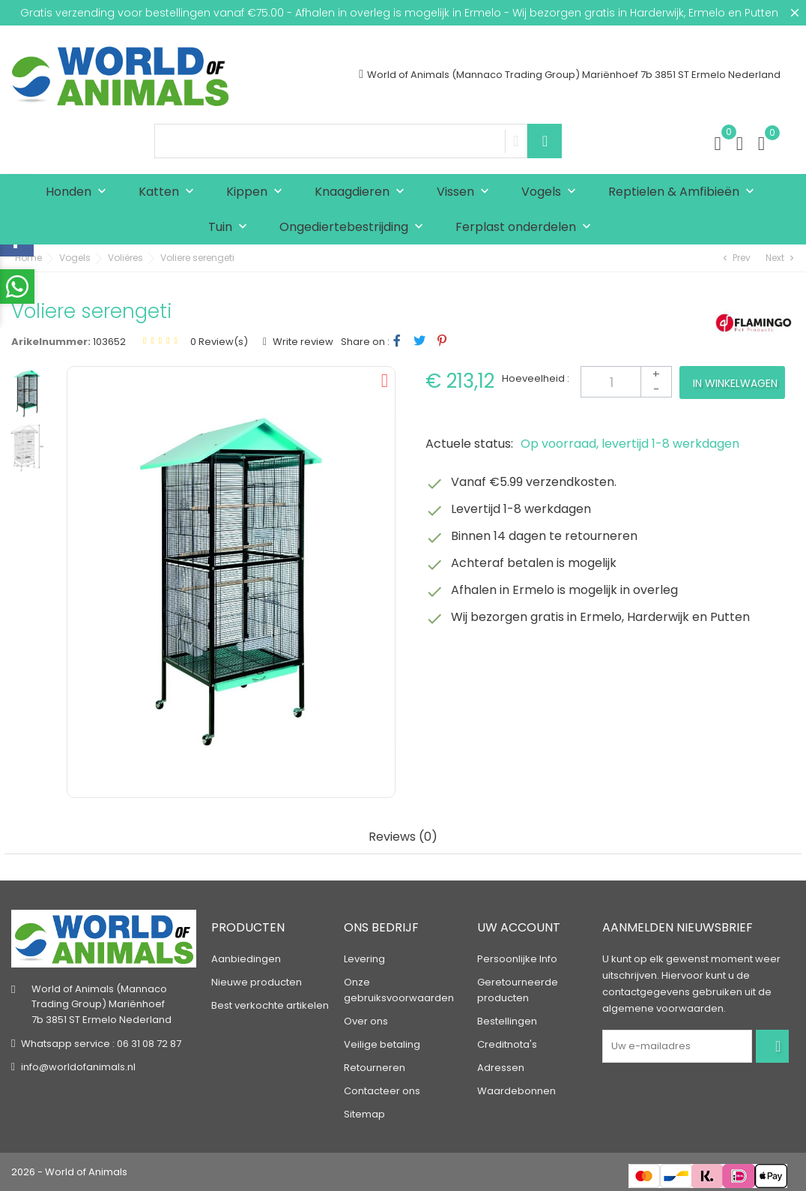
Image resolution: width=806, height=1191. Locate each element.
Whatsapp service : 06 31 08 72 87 (101, 1043)
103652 (109, 341)
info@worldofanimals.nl (78, 1067)
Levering (364, 959)
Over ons (366, 1021)
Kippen (257, 192)
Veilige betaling (382, 1044)
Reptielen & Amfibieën (684, 192)
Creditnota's (507, 1044)
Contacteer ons (382, 1091)
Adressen (500, 1067)
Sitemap (364, 1114)
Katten (170, 192)
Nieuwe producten (256, 982)
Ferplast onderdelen (526, 227)
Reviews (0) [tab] (403, 837)
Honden (79, 192)
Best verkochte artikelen (270, 1005)
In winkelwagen (735, 383)
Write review (301, 341)
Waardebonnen (516, 1091)
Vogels (552, 192)
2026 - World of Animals (69, 1172)
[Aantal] (626, 382)
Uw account (518, 927)
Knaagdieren (363, 192)
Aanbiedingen (246, 959)
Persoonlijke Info (517, 959)
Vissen (466, 192)
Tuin (231, 227)
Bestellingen (507, 1021)
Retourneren (374, 1067)
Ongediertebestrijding (354, 227)
